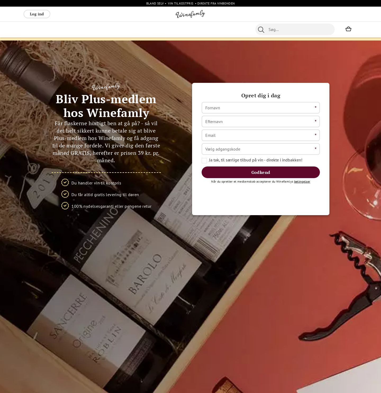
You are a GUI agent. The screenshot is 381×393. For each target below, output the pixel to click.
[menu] (129, 29)
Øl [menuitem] (173, 29)
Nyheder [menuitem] (159, 29)
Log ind (37, 13)
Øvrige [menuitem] (140, 29)
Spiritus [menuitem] (123, 29)
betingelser (302, 198)
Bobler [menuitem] (82, 29)
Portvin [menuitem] (186, 29)
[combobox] (295, 29)
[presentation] (242, 211)
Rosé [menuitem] (66, 29)
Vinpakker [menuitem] (101, 29)
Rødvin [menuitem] (32, 29)
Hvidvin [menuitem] (50, 29)
